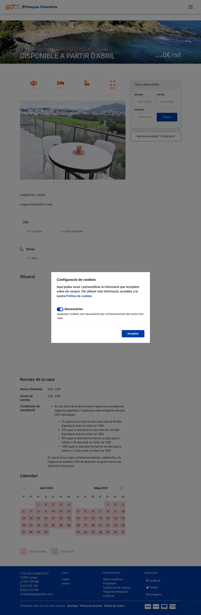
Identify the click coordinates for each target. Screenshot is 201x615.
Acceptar (133, 333)
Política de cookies (79, 296)
